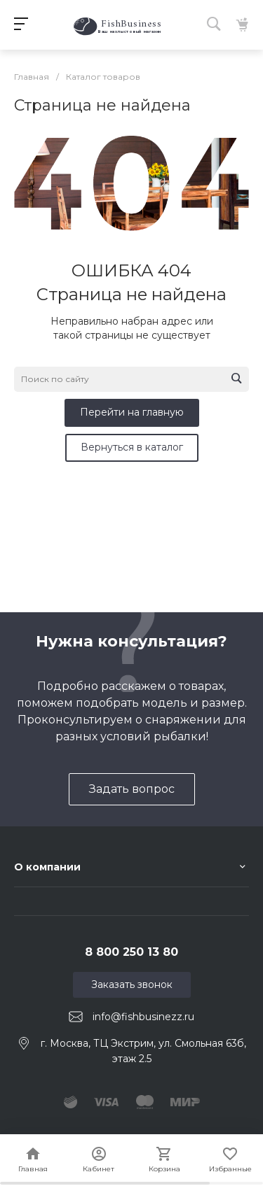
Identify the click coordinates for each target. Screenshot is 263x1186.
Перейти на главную (132, 412)
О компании (47, 867)
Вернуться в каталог (132, 447)
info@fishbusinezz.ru (143, 1016)
